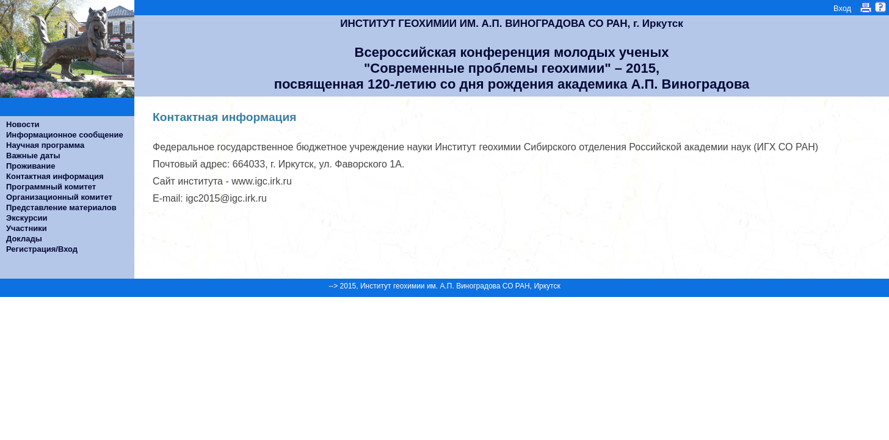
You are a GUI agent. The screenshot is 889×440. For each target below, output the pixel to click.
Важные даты (33, 155)
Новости (23, 124)
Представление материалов (61, 207)
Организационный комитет (59, 197)
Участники (26, 228)
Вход (842, 8)
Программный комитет (51, 186)
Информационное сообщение (64, 134)
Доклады (24, 238)
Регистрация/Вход (42, 249)
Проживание (30, 165)
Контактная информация (54, 176)
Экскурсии (27, 217)
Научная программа (45, 145)
